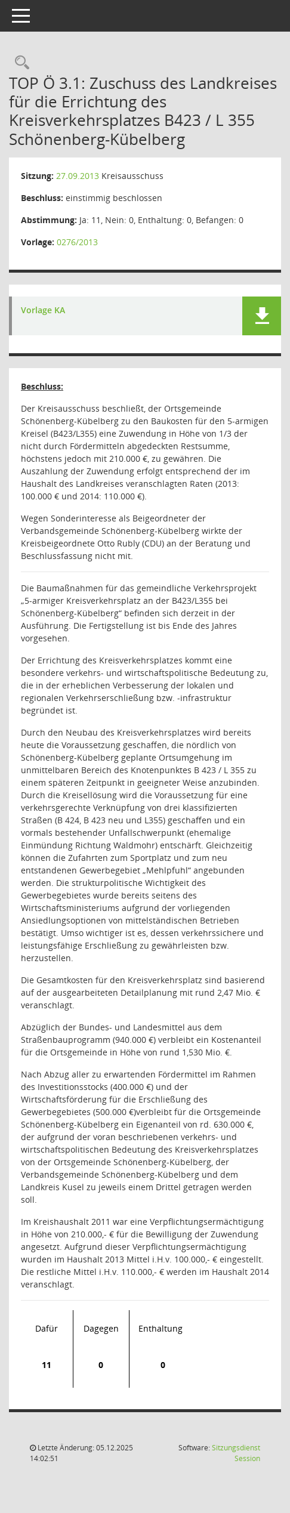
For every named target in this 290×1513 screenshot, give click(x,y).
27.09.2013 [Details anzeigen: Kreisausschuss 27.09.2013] (77, 175)
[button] (261, 316)
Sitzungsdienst (236, 1453)
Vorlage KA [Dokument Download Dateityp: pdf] (43, 310)
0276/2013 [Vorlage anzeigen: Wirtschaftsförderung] (77, 242)
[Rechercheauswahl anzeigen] (19, 63)
